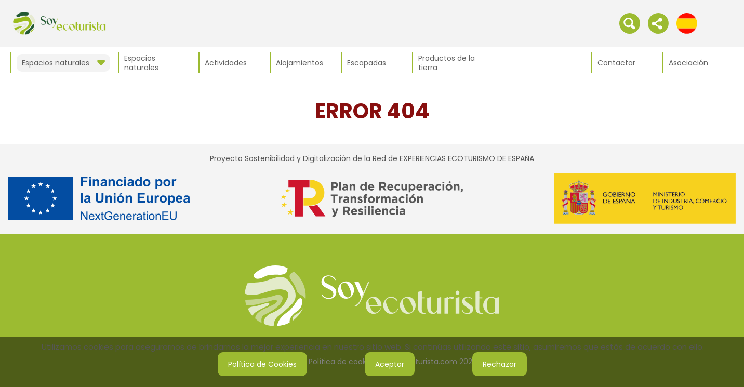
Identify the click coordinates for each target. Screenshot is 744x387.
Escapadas (366, 63)
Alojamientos (299, 63)
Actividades (226, 63)
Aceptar (389, 364)
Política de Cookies (262, 364)
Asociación (688, 63)
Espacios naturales (141, 63)
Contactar (616, 63)
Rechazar (499, 364)
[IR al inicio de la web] (59, 23)
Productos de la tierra (446, 63)
